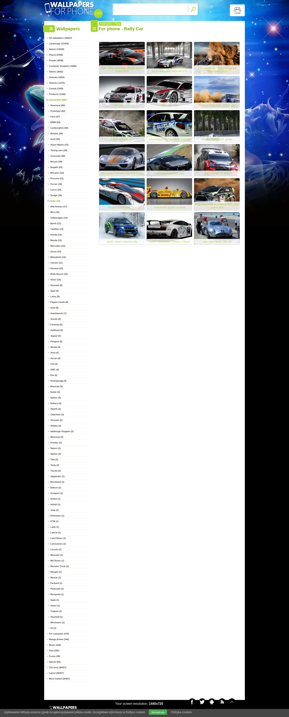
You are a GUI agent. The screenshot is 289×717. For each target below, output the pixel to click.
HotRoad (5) (56, 330)
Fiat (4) (54, 364)
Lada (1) (54, 527)
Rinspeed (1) (57, 594)
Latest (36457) (56, 673)
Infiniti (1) (55, 504)
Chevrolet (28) (57, 156)
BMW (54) (55, 122)
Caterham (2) (57, 414)
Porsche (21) (57, 178)
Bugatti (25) (56, 167)
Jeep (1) (54, 510)
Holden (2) (55, 426)
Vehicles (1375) (57, 83)
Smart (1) (55, 605)
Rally (117, 23)
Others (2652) (56, 71)
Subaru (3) (55, 403)
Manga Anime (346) (59, 639)
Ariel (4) (54, 352)
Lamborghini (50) (59, 128)
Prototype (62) (57, 111)
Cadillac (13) (56, 229)
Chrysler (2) (56, 420)
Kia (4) (53, 375)
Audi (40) (55, 139)
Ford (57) (55, 116)
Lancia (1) (55, 532)
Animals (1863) (57, 77)
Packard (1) (56, 583)
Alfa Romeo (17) (58, 206)
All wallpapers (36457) (60, 38)
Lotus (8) (55, 296)
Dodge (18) (56, 195)
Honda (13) (56, 234)
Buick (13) (55, 223)
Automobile (106, 23)
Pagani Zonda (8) (59, 302)
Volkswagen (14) (58, 218)
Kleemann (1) (57, 515)
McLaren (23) (57, 173)
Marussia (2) (56, 437)
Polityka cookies (181, 712)
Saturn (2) (55, 448)
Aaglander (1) (57, 476)
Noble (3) (55, 392)
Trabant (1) (56, 611)
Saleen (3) (55, 397)
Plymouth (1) (57, 589)
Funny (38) (54, 656)
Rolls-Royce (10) (59, 274)
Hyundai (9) (56, 285)
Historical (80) (57, 105)
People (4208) (56, 60)
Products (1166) (57, 94)
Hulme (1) (55, 499)
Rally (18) (55, 201)
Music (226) (55, 645)
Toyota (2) (55, 471)
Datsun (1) (55, 487)
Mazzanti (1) (56, 555)
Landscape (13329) (59, 43)
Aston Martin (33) (59, 145)
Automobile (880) (58, 100)
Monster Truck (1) (59, 566)
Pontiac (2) (56, 442)
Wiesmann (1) (57, 622)
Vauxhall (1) (56, 617)
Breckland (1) (57, 482)
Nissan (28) (56, 161)
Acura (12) (55, 251)
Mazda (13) (56, 240)
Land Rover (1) (58, 538)
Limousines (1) (58, 544)
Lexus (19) (55, 189)
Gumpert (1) (56, 493)
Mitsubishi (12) (58, 257)
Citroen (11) (56, 263)
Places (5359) (56, 55)
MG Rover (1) (57, 560)
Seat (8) (54, 308)
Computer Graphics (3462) (63, 66)
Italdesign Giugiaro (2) (62, 431)
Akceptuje (157, 712)
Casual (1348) (56, 88)
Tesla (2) (54, 465)
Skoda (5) (55, 347)
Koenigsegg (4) (58, 381)
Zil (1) (53, 628)
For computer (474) (59, 633)
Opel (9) (54, 291)
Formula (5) (56, 324)
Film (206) (54, 650)
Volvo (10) (55, 279)
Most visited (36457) (59, 678)
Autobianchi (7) (58, 313)
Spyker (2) (55, 454)
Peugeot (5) (56, 341)
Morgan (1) (56, 572)
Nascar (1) (55, 577)
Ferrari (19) (56, 184)
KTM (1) (54, 521)
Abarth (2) (55, 409)
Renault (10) (56, 268)
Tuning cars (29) (58, 150)
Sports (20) (54, 662)
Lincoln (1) (56, 549)
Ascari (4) (55, 358)
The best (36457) (57, 667)
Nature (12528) (56, 49)
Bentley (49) (56, 133)
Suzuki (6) (55, 319)
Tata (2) (54, 459)
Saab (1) (54, 600)
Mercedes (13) (57, 246)
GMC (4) (54, 369)
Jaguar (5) (55, 336)
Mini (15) (54, 212)
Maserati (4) (56, 386)
